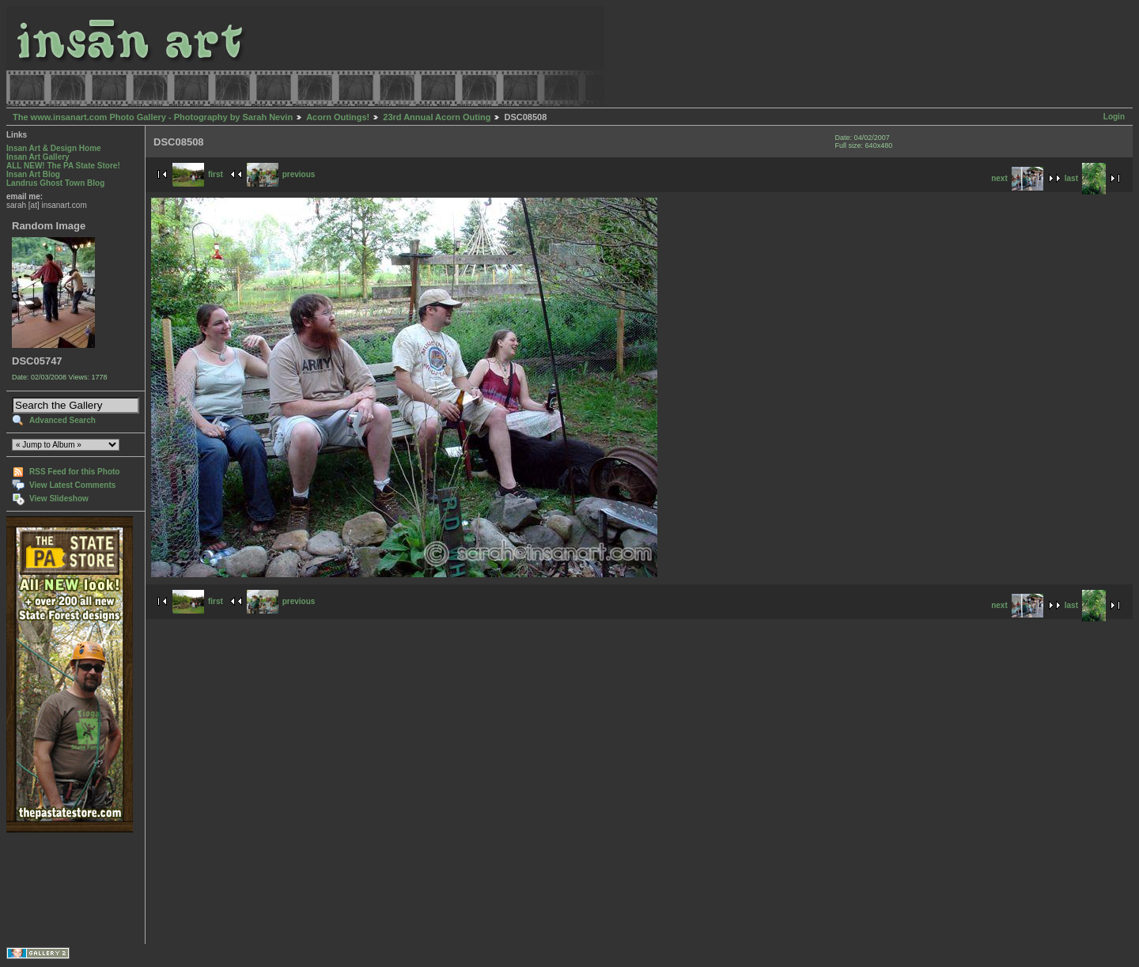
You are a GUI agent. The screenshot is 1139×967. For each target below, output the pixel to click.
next (1017, 178)
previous (281, 174)
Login (1114, 116)
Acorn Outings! (337, 117)
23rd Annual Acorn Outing (436, 117)
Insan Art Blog (33, 174)
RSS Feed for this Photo (74, 471)
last (1085, 178)
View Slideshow (59, 498)
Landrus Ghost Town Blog (55, 183)
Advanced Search (62, 420)
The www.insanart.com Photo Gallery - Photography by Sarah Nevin (153, 117)
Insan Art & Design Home (53, 148)
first (197, 174)
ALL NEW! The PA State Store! (63, 165)
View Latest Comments (72, 485)
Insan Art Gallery (38, 157)
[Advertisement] (55, 888)
